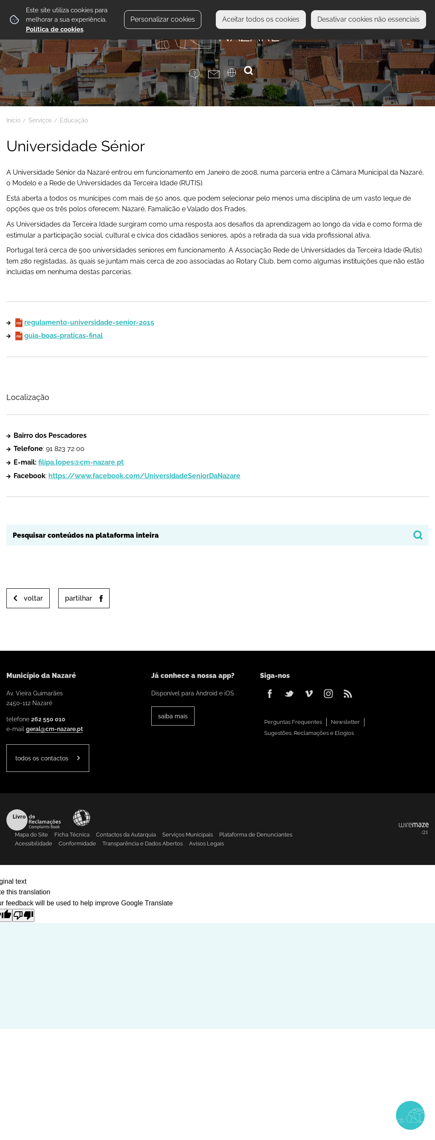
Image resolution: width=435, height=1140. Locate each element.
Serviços (40, 120)
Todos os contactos (41, 758)
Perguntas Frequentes (293, 722)
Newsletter (345, 722)
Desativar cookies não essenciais (368, 19)
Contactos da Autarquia (126, 834)
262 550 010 (48, 719)
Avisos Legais (206, 843)
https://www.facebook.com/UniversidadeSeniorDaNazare (144, 476)
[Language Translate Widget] (236, 75)
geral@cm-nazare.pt (54, 728)
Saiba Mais (173, 716)
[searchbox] (217, 535)
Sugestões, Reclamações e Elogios (309, 733)
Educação (74, 120)
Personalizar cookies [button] (162, 19)
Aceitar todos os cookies (260, 19)
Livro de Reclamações (33, 820)
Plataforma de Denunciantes (255, 834)
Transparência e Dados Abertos (142, 843)
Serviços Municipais (187, 834)
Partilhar (78, 598)
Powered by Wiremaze (414, 828)
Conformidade (77, 843)
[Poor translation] (23, 915)
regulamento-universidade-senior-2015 (89, 322)
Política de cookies (54, 29)
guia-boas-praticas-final (63, 336)
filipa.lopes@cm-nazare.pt (81, 462)
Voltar (33, 598)
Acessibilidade (81, 817)
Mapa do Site (31, 834)
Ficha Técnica (72, 834)
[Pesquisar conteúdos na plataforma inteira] (418, 535)
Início (13, 120)
